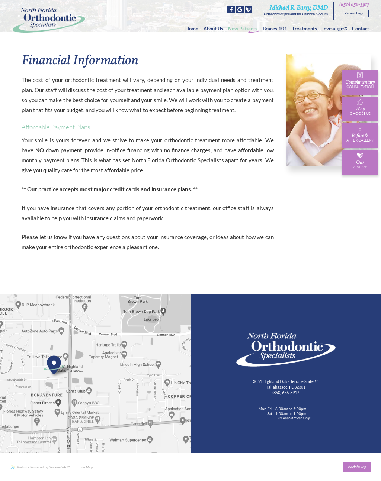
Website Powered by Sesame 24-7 (40, 467)
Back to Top (357, 467)
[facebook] (231, 9)
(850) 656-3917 (354, 4)
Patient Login (354, 13)
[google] (240, 9)
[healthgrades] (248, 9)
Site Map (86, 467)
